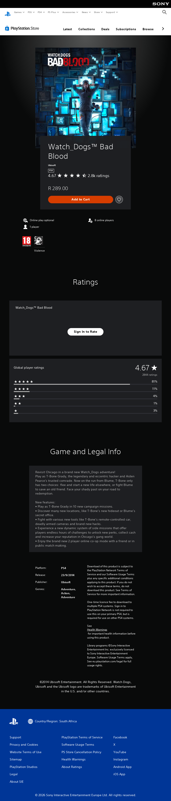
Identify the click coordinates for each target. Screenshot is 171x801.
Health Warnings (97, 625)
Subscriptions (126, 25)
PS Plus (52, 12)
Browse (148, 25)
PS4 (40, 12)
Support (110, 12)
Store (97, 12)
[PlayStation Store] (23, 24)
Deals (105, 25)
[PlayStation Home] (7, 12)
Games (17, 12)
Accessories (68, 12)
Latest (67, 25)
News (85, 12)
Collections (86, 25)
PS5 (30, 12)
